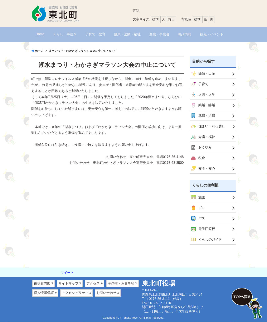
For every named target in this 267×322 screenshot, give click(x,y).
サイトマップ (68, 283)
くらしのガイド (206, 239)
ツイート (67, 273)
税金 (198, 158)
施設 (198, 197)
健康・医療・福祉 (127, 34)
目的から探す (203, 61)
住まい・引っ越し (208, 126)
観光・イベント (211, 34)
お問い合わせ (106, 293)
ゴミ (198, 208)
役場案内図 (42, 283)
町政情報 (184, 34)
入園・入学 (203, 94)
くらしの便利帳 (205, 185)
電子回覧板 (203, 229)
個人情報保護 (44, 293)
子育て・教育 (95, 34)
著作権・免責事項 (121, 283)
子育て (199, 84)
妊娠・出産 (203, 73)
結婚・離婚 (203, 105)
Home (40, 34)
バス (198, 218)
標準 (197, 19)
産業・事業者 (159, 34)
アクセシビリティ (75, 293)
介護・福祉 (203, 136)
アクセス (93, 283)
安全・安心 (203, 168)
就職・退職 (203, 115)
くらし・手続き (65, 34)
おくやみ (201, 147)
